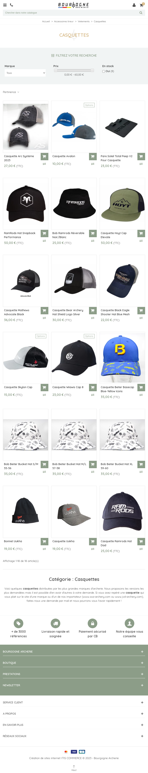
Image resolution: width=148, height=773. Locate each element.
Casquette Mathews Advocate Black (16, 312)
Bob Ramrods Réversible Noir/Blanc (68, 235)
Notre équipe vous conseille (129, 634)
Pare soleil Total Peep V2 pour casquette (116, 158)
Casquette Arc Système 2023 (19, 158)
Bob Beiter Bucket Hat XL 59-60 (117, 466)
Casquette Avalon (63, 156)
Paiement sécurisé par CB (92, 634)
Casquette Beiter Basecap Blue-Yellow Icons (117, 389)
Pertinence (11, 92)
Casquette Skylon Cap (18, 387)
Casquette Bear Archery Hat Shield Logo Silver (67, 312)
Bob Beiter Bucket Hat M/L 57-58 (69, 466)
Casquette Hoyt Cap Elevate (114, 235)
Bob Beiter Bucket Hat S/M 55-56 (21, 466)
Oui (110, 71)
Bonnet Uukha (13, 541)
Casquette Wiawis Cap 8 (67, 387)
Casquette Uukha (63, 541)
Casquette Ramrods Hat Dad (116, 543)
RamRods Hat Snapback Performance (19, 235)
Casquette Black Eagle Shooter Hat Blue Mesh (115, 312)
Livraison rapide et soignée (55, 634)
